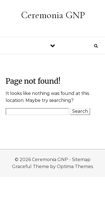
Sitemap (81, 159)
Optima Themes (75, 166)
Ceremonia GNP (53, 15)
